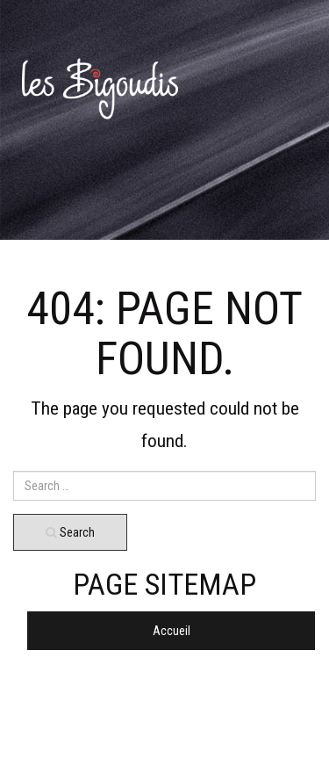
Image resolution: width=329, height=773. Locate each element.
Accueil (171, 631)
